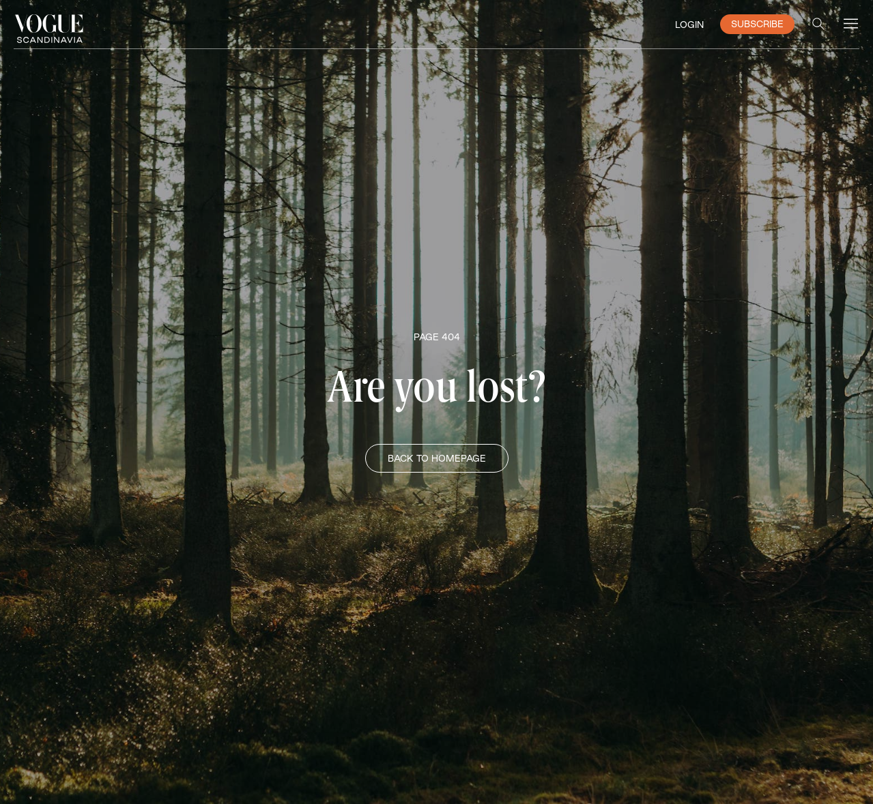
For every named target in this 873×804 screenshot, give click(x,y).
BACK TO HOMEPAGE (437, 458)
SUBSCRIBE (757, 24)
